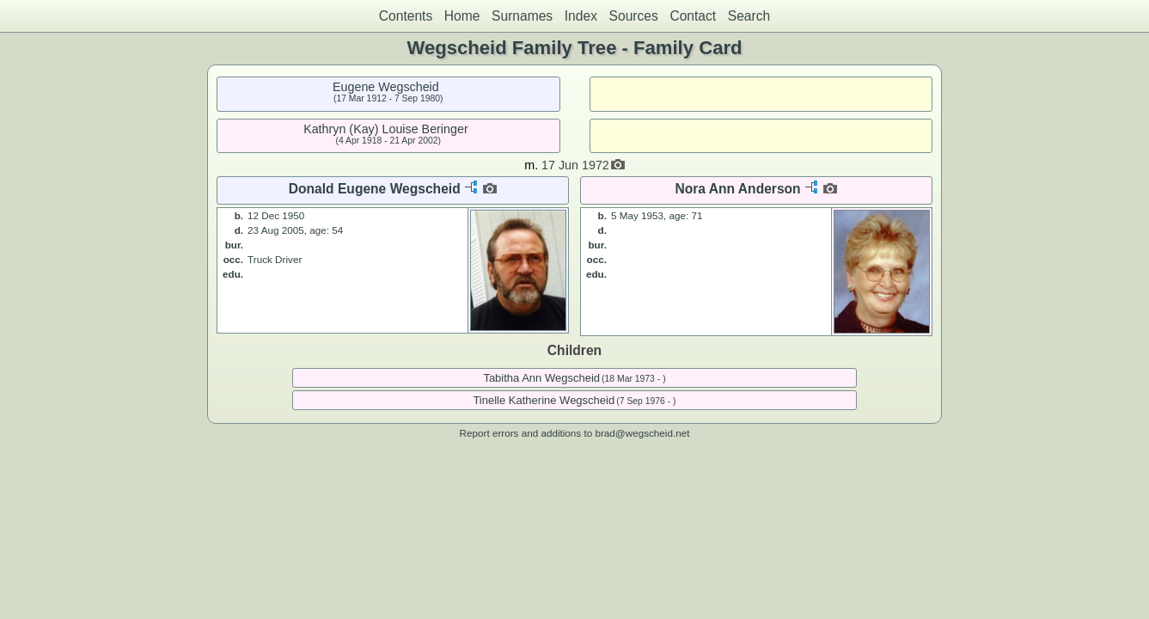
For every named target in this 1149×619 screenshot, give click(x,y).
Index (581, 16)
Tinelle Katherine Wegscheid (543, 400)
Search (749, 16)
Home (462, 16)
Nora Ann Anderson (738, 188)
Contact (692, 16)
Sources (633, 16)
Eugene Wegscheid (386, 87)
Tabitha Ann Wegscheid (541, 377)
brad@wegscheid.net (642, 432)
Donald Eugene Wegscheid (375, 188)
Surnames (522, 16)
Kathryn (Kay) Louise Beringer (385, 129)
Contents (405, 16)
